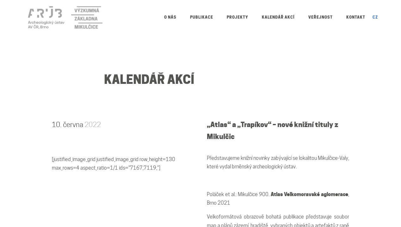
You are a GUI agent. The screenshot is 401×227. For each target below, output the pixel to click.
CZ (375, 17)
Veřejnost (320, 17)
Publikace (201, 17)
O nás (170, 17)
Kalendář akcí (278, 17)
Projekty (237, 17)
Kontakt (355, 17)
